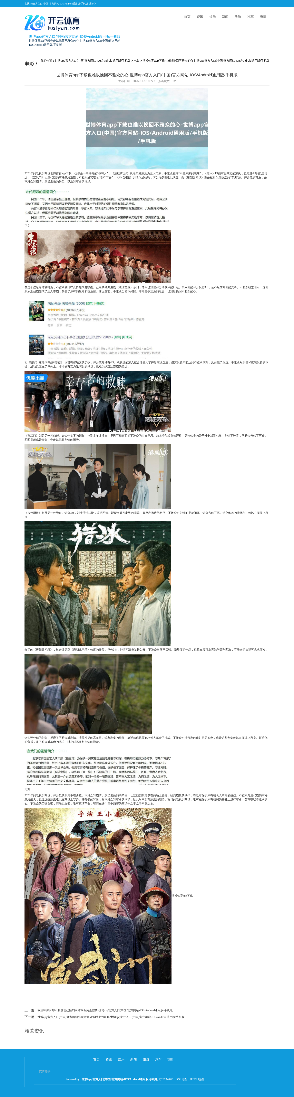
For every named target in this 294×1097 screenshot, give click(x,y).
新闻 (225, 16)
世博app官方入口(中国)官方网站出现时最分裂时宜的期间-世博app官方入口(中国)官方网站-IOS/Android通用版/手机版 (111, 1017)
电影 (263, 16)
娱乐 (212, 16)
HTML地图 (197, 1079)
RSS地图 (181, 1079)
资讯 (200, 16)
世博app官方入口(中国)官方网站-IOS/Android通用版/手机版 (92, 60)
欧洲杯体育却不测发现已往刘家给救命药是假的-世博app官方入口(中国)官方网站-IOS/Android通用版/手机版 (105, 1010)
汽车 (250, 16)
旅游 (238, 16)
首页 (187, 16)
